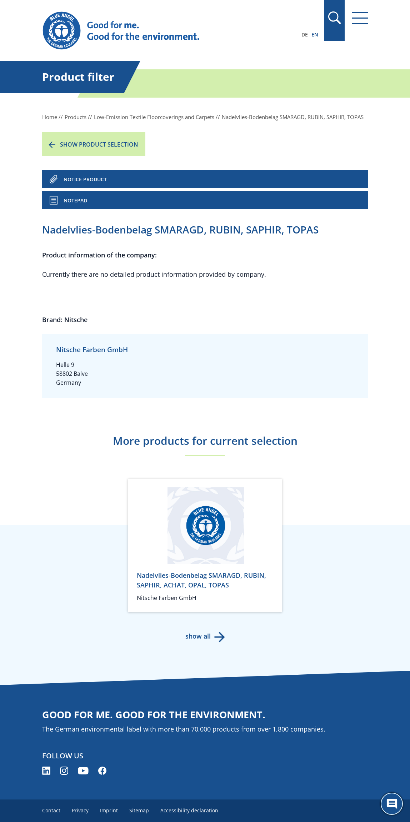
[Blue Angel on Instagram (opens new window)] (64, 771)
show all (198, 636)
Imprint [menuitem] (109, 810)
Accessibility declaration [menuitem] (189, 810)
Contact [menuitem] (51, 810)
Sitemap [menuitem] (139, 810)
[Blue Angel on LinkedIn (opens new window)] (46, 771)
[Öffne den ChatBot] (392, 804)
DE (304, 34)
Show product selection (99, 144)
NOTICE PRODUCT (85, 179)
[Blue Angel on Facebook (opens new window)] (102, 771)
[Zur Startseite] (156, 30)
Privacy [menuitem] (80, 810)
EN (314, 34)
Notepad (75, 200)
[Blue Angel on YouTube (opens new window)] (83, 771)
